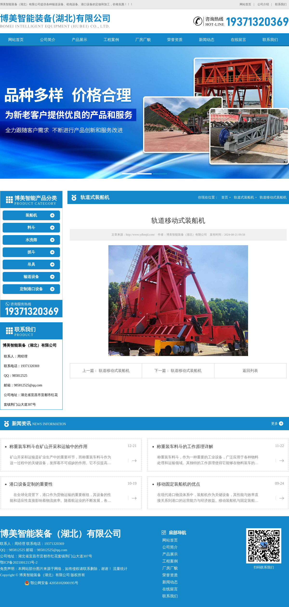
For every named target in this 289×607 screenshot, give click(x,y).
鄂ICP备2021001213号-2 (19, 562)
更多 (279, 423)
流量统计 (120, 569)
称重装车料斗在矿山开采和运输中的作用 (48, 446)
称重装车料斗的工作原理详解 (185, 446)
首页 (224, 197)
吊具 (31, 264)
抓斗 (31, 252)
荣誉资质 (175, 40)
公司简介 (47, 40)
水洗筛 (31, 240)
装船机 (31, 215)
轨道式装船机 (244, 197)
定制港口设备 (31, 289)
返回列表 (250, 371)
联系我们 (281, 4)
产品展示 (79, 40)
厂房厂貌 (143, 40)
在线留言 (238, 40)
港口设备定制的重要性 (31, 484)
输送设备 (31, 277)
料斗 (31, 227)
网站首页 (245, 4)
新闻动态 (206, 40)
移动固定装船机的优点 (178, 484)
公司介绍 (263, 4)
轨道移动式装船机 (273, 197)
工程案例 (111, 40)
